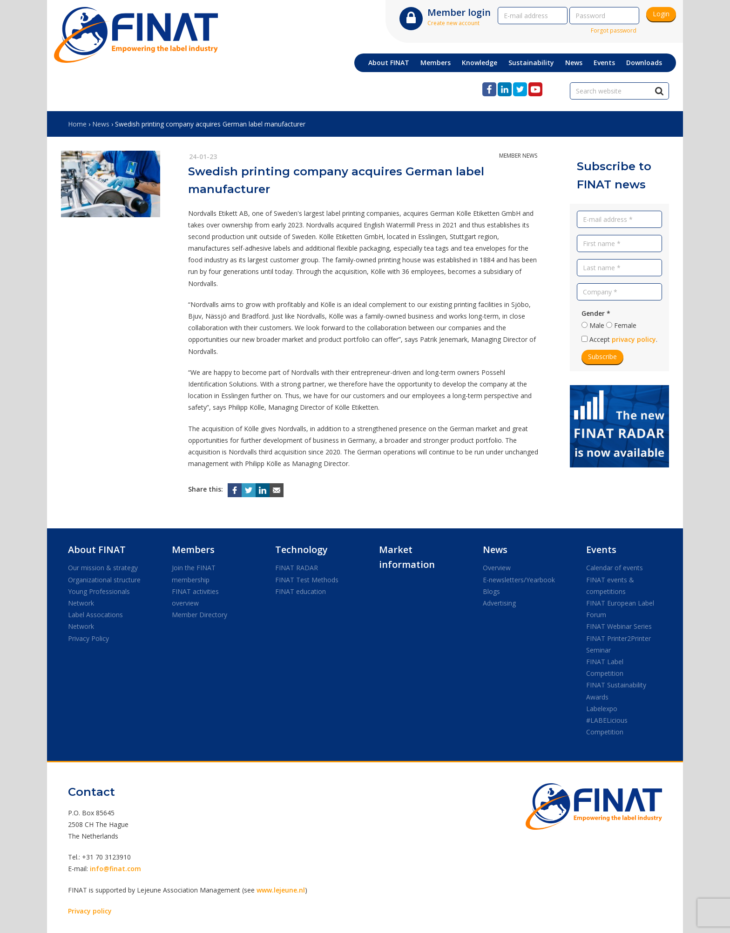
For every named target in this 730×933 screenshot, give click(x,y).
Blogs (491, 591)
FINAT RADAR (296, 567)
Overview (497, 567)
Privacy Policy (88, 638)
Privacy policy (90, 910)
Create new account (453, 23)
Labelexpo (601, 708)
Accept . (623, 339)
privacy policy (634, 339)
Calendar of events (614, 567)
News (100, 124)
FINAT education (300, 591)
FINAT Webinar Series (619, 626)
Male (596, 325)
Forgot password (613, 30)
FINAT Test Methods (306, 579)
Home (77, 124)
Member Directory (199, 614)
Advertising (499, 603)
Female (625, 325)
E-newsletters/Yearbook (519, 579)
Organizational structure (104, 579)
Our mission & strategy (103, 567)
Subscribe (602, 356)
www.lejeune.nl (281, 890)
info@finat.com (115, 868)
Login (661, 13)
